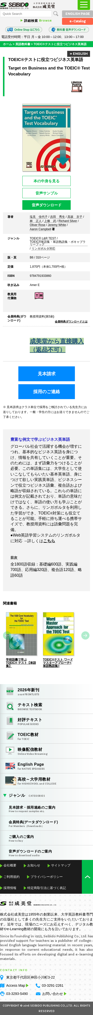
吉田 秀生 (57, 217)
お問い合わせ (52, 994)
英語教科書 (22, 44)
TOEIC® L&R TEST (43, 238)
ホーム (7, 44)
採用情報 (9, 888)
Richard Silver (68, 221)
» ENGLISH (79, 54)
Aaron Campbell (40, 229)
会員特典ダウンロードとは (71, 321)
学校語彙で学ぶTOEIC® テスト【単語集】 (21, 663)
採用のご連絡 (46, 391)
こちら (49, 541)
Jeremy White (57, 225)
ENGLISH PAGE (77, 14)
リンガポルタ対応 (43, 248)
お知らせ (33, 865)
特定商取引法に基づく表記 (46, 888)
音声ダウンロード (47, 205)
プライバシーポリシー (47, 877)
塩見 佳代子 (39, 217)
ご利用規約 (11, 877)
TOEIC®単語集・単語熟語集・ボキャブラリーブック (58, 243)
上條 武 (50, 221)
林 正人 (36, 221)
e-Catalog (77, 21)
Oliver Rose (37, 225)
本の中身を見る (46, 181)
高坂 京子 (74, 217)
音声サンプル (46, 193)
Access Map (17, 985)
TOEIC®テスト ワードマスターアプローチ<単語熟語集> (58, 663)
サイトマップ (60, 865)
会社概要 (9, 865)
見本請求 (47, 373)
